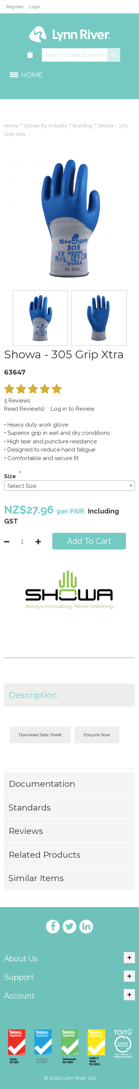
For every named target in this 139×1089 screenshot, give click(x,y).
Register (14, 6)
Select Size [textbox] (21, 486)
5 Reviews (17, 400)
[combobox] (69, 485)
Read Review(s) (24, 408)
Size (10, 476)
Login (34, 6)
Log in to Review (73, 408)
